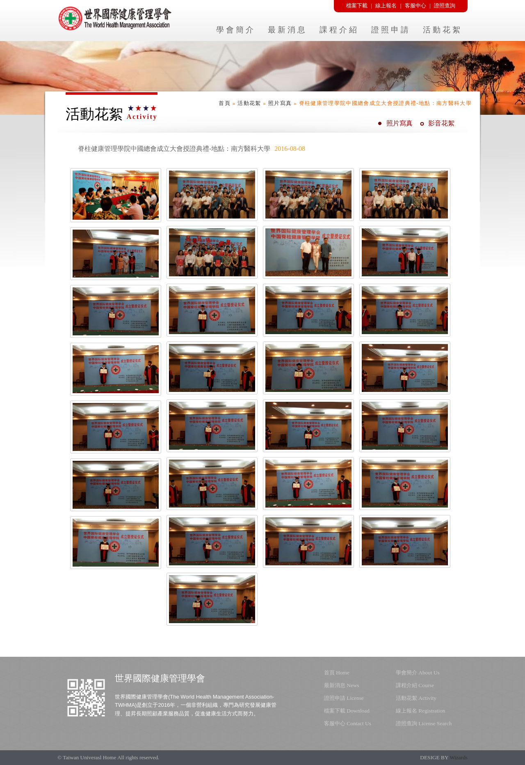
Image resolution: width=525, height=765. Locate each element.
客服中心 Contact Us (347, 723)
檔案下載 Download (347, 711)
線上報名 (386, 5)
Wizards (459, 757)
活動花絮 (249, 103)
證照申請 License (344, 698)
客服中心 (415, 5)
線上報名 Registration (420, 711)
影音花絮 (441, 123)
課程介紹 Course (415, 685)
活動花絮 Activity (416, 698)
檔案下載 (357, 5)
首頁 (225, 103)
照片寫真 (280, 103)
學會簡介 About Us (418, 672)
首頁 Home (336, 672)
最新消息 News (341, 685)
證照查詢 (444, 5)
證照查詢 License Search (424, 723)
